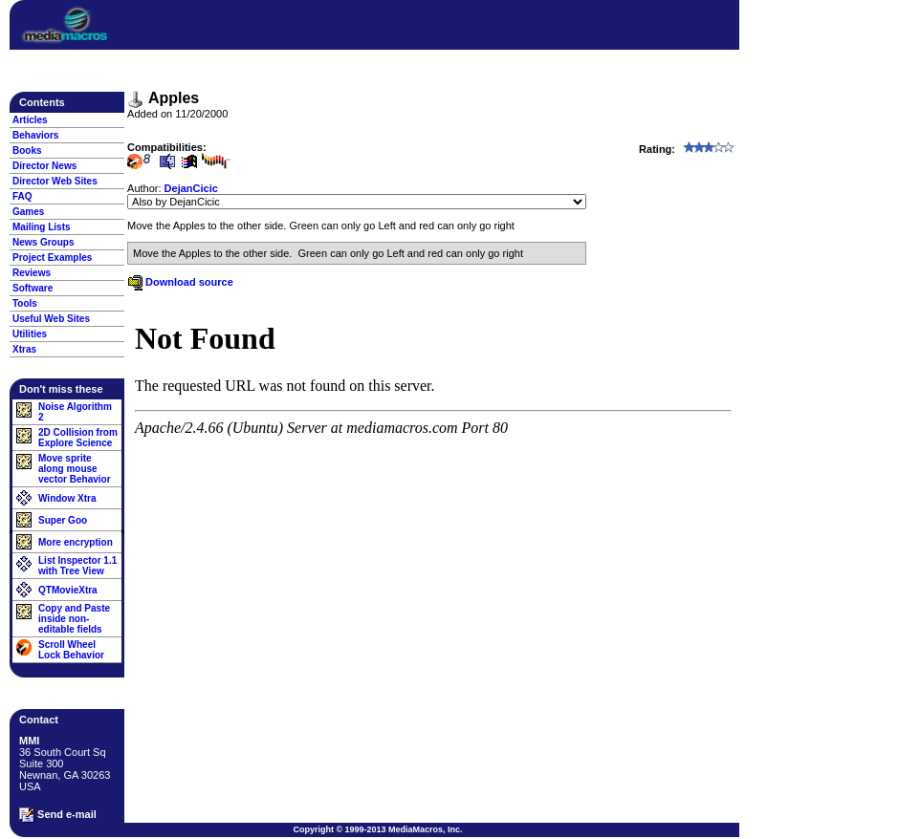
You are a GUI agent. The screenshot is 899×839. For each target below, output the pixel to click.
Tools (24, 303)
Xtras (24, 349)
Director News (44, 166)
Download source (180, 282)
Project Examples (52, 257)
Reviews (31, 273)
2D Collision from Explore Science (78, 437)
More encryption (75, 542)
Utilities (29, 334)
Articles (30, 120)
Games (28, 211)
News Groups (43, 242)
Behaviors (35, 135)
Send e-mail (58, 815)
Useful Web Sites (51, 318)
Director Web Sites (55, 181)
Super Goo (62, 520)
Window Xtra (67, 498)
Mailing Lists (41, 227)
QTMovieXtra (68, 590)
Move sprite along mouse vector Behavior (74, 468)
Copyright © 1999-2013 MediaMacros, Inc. (377, 829)
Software (32, 288)
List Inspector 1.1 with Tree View (77, 565)
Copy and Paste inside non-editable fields (74, 619)
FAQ (22, 196)
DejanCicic (191, 188)
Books (27, 150)
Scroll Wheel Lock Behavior (71, 649)
